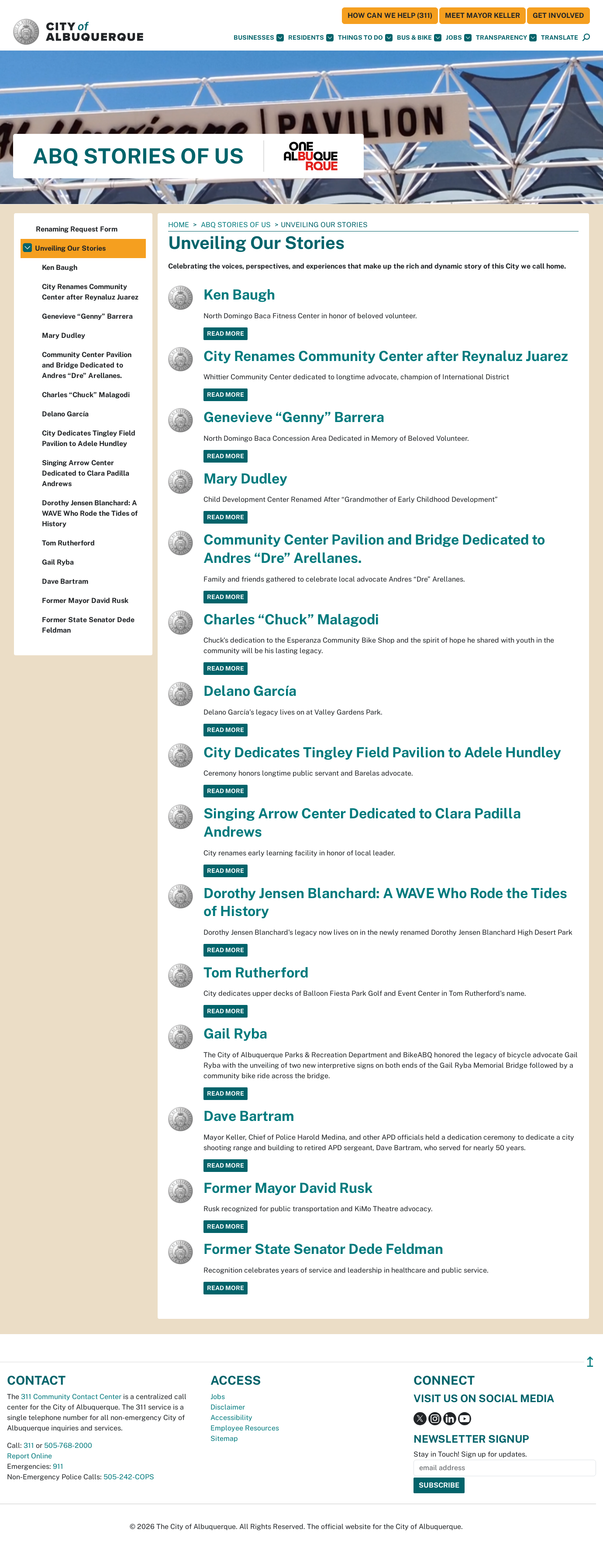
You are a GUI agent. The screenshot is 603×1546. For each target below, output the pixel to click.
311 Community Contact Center (71, 1397)
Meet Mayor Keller (482, 15)
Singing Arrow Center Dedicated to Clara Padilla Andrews (85, 473)
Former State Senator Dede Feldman (323, 1249)
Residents (311, 37)
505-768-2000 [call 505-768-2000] (68, 1445)
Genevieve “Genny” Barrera (293, 417)
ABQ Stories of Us (236, 225)
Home (178, 225)
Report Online (29, 1456)
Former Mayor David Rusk (288, 1188)
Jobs (459, 37)
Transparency (506, 37)
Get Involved (558, 15)
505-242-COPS (128, 1477)
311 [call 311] (29, 1445)
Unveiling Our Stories (70, 248)
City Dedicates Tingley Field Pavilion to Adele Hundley (382, 752)
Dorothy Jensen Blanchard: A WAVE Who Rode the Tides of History (90, 513)
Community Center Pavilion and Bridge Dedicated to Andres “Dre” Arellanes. (86, 365)
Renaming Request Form (76, 229)
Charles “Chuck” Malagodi (291, 619)
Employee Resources (244, 1428)
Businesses (259, 37)
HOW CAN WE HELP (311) (390, 15)
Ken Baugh (239, 294)
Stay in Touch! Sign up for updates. (470, 1454)
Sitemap (224, 1438)
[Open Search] (586, 38)
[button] (559, 38)
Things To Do (365, 37)
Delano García (249, 691)
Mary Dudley (245, 478)
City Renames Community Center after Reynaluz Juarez (385, 356)
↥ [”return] (590, 1362)
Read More (225, 333)
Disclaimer (227, 1407)
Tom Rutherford (255, 972)
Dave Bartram (248, 1116)
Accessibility (231, 1417)
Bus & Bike (419, 37)
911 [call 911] (58, 1466)
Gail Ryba (235, 1033)
